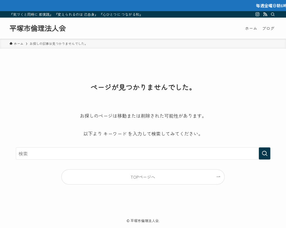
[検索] (273, 14)
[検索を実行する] (264, 153)
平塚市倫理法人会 (37, 28)
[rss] (265, 14)
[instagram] (257, 14)
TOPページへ (143, 177)
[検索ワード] (143, 153)
